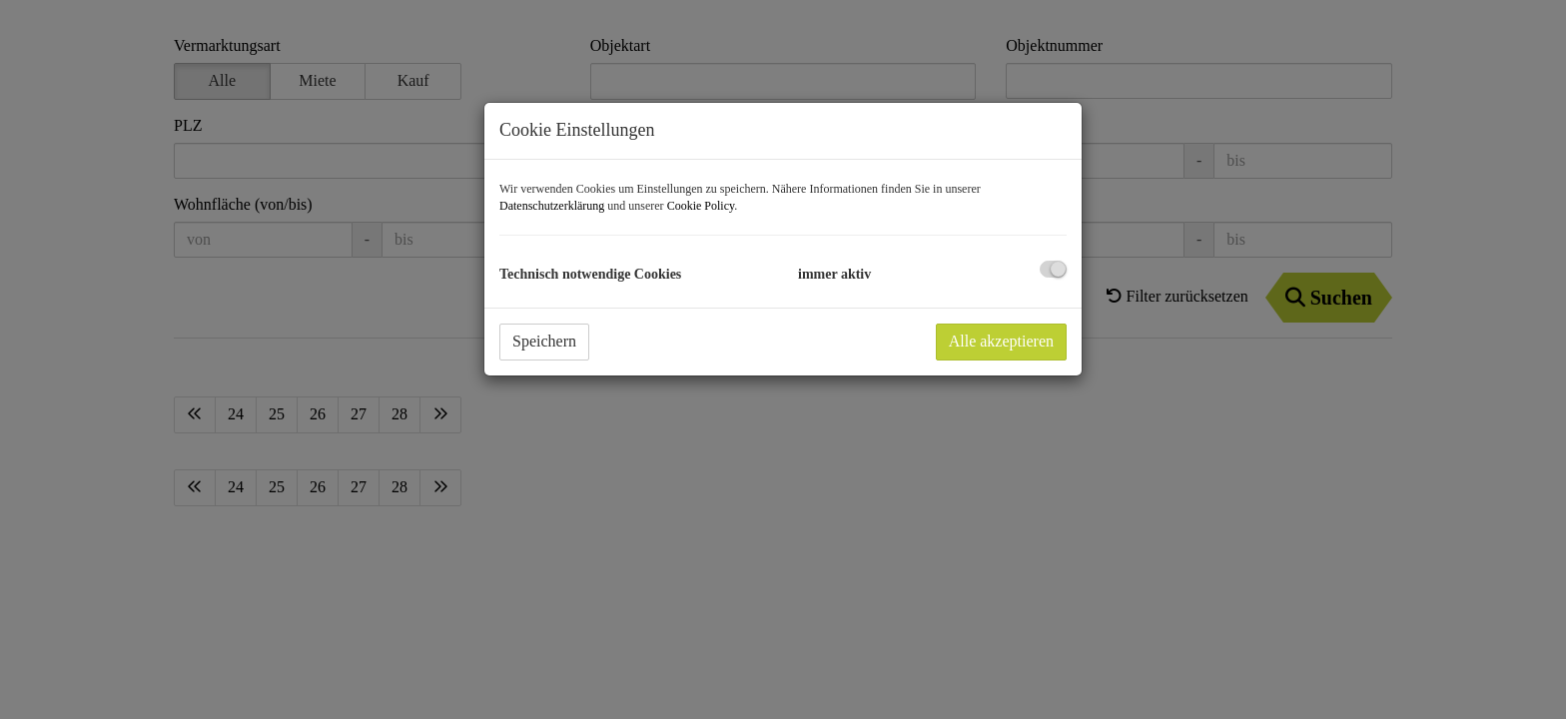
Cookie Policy (701, 206)
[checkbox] (1053, 269)
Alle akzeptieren (1001, 341)
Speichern (544, 341)
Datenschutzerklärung (551, 206)
